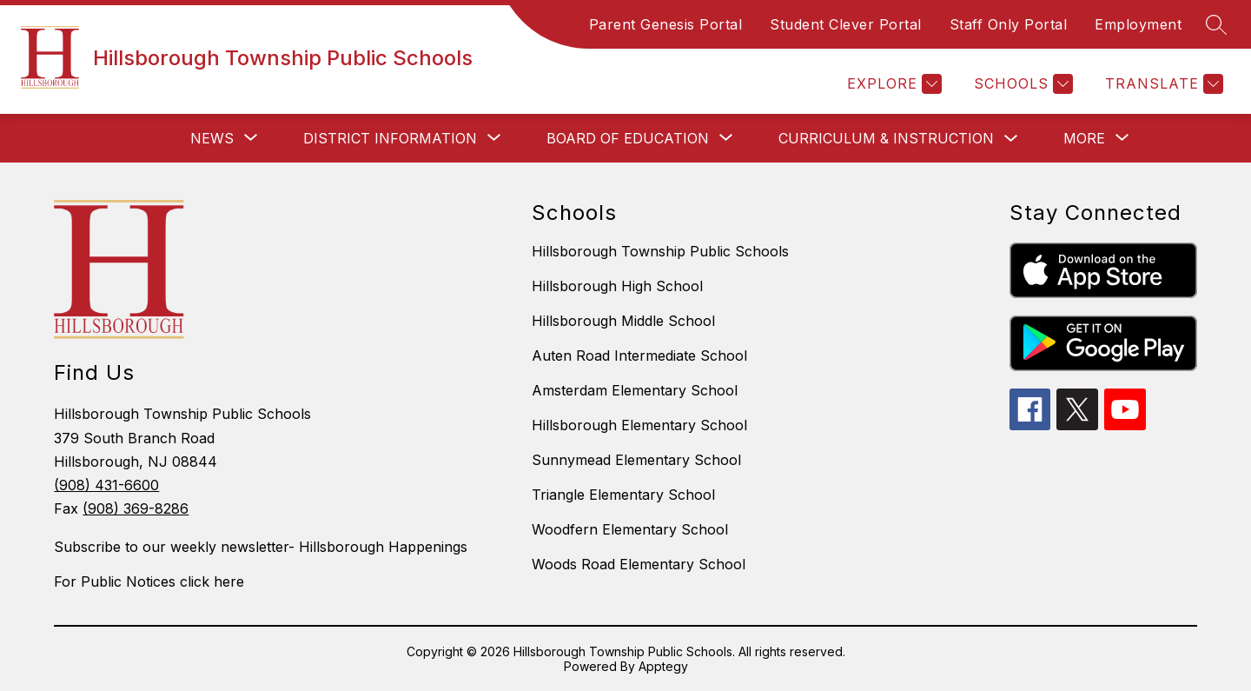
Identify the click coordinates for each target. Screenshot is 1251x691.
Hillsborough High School (617, 286)
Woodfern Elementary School (630, 529)
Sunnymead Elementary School (636, 459)
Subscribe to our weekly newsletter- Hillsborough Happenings (260, 546)
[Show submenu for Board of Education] (627, 138)
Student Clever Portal (846, 24)
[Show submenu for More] (1084, 138)
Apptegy (663, 666)
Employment (1138, 24)
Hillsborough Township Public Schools (660, 251)
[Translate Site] (1162, 84)
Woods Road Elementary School (638, 564)
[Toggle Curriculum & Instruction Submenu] (1011, 138)
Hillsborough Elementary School (639, 425)
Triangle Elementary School (623, 494)
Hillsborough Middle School (623, 320)
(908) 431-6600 (106, 485)
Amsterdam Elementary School (635, 390)
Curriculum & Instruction (886, 138)
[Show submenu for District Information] (390, 138)
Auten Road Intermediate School (639, 355)
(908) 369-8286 (136, 508)
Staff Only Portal (1009, 24)
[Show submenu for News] (212, 138)
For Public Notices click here (149, 581)
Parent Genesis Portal (666, 24)
